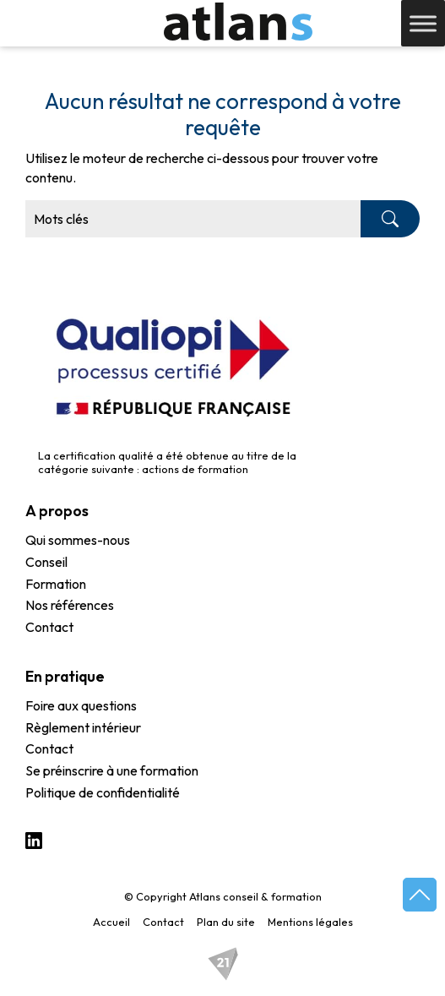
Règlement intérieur (83, 728)
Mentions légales (310, 922)
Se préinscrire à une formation (111, 771)
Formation (55, 584)
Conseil (46, 562)
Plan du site (226, 922)
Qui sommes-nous (77, 540)
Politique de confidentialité (102, 793)
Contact (49, 627)
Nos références (69, 605)
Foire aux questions (81, 706)
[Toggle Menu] (423, 23)
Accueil (111, 922)
